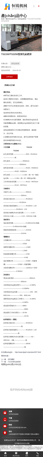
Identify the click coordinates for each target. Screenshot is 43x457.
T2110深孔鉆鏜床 (14, 362)
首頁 (3, 19)
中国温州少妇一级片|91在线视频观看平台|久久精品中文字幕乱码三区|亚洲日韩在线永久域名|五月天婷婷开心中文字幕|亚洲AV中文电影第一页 (21, 448)
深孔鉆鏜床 (22, 19)
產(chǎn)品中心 (11, 19)
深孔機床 (11, 359)
